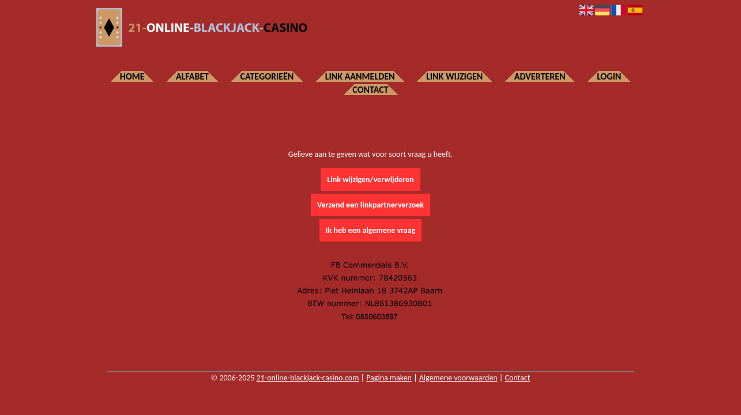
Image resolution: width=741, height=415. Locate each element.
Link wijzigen (454, 76)
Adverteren (540, 76)
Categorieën (267, 76)
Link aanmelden (360, 76)
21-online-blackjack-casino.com (308, 378)
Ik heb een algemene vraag (370, 230)
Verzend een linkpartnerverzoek (370, 205)
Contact (370, 89)
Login (609, 76)
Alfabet (192, 76)
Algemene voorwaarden (458, 378)
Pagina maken (389, 378)
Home (132, 76)
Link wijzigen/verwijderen (370, 179)
